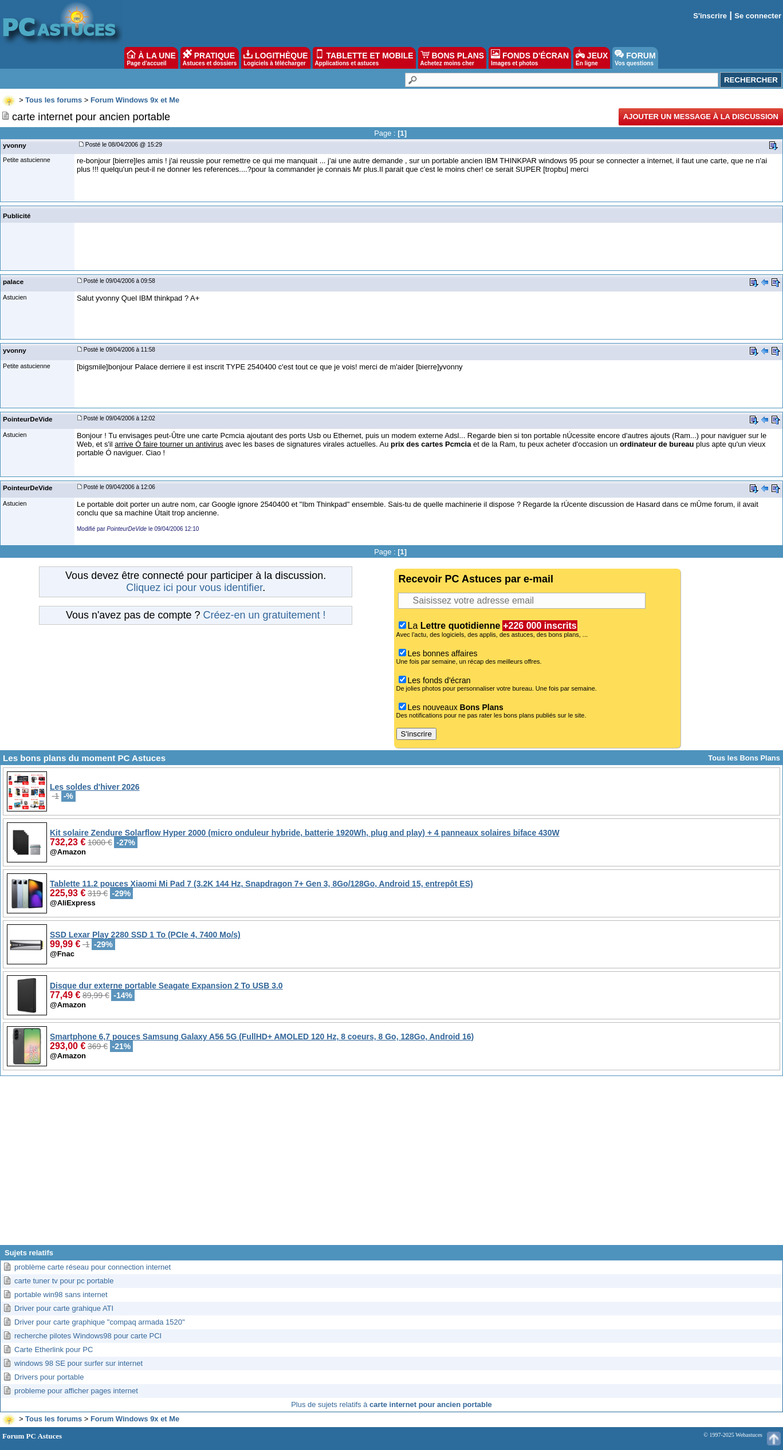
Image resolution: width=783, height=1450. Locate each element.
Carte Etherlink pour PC (53, 1349)
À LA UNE (151, 57)
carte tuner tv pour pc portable (63, 1280)
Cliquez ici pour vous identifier (194, 587)
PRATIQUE (210, 57)
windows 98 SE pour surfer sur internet (78, 1363)
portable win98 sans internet (61, 1294)
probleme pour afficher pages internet (76, 1390)
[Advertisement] (391, 1165)
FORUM (635, 57)
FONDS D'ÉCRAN (530, 57)
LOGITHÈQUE (275, 57)
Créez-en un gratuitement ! (264, 615)
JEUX (592, 57)
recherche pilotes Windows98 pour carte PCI (88, 1335)
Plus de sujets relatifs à (391, 1404)
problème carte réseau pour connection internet (92, 1267)
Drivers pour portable (49, 1377)
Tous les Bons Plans (744, 758)
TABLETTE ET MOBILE (364, 57)
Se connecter (757, 15)
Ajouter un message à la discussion (700, 116)
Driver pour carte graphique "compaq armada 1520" (99, 1322)
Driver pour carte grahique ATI (63, 1308)
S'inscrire (710, 15)
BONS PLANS (452, 57)
